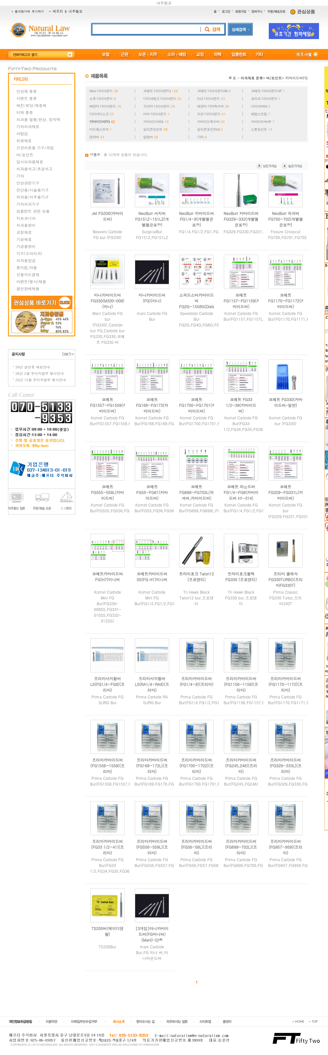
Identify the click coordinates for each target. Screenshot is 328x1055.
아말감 (22, 133)
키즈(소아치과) (29, 253)
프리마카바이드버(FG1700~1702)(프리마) (196, 765)
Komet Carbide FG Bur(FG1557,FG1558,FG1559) (117, 420)
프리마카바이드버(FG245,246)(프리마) (241, 765)
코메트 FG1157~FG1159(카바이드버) (242, 300)
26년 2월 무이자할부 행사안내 (39, 373)
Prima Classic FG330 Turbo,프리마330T (285, 597)
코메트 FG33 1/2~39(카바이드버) (241, 405)
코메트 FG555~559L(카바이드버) (107, 492)
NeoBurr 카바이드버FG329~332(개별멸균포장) (241, 218)
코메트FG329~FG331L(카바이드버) (285, 492)
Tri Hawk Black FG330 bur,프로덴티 (241, 597)
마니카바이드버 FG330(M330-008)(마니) (107, 300)
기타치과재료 (27, 126)
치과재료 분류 (252, 78)
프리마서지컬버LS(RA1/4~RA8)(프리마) (152, 684)
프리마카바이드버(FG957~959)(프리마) (285, 846)
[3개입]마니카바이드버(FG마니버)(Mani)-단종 (151, 934)
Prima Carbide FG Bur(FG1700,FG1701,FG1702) (206, 781)
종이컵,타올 (26, 267)
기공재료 (24, 239)
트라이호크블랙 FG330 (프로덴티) (241, 576)
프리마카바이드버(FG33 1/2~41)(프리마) (107, 846)
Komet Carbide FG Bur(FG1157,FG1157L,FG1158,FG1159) (259, 316)
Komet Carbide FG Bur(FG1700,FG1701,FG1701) (206, 420)
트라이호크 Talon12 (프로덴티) (196, 576)
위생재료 (24, 140)
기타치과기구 (27, 204)
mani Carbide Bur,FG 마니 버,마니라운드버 (152, 952)
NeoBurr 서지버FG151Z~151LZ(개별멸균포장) (152, 218)
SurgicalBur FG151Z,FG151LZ (152, 234)
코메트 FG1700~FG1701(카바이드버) (197, 405)
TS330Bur (107, 946)
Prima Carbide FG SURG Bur (108, 699)
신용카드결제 (27, 274)
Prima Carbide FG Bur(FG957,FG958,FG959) (292, 862)
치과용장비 (26, 225)
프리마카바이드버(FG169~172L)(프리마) (152, 765)
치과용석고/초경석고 (34, 168)
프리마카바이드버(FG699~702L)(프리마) (241, 846)
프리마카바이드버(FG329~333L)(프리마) (286, 765)
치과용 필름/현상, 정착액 (38, 119)
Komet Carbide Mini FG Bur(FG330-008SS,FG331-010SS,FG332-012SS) (107, 606)
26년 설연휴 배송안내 (32, 367)
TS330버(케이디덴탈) (107, 931)
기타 (20, 175)
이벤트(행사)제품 (31, 281)
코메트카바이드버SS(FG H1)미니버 (151, 576)
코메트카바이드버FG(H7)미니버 (107, 576)
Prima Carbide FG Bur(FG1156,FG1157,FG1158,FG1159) (258, 699)
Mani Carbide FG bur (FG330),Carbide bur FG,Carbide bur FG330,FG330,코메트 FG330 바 (107, 327)
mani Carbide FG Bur (152, 316)
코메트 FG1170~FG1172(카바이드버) (286, 300)
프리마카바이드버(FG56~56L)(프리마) (196, 846)
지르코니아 (26, 218)
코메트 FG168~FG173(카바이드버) (152, 405)
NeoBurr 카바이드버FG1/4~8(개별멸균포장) (196, 218)
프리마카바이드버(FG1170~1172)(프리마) (285, 684)
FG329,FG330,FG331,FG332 (249, 231)
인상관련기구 (27, 182)
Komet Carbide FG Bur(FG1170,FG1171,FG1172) (295, 316)
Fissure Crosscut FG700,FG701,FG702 (287, 234)
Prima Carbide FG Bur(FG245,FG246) (241, 781)
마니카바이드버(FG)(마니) (152, 297)
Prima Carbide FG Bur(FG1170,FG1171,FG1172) (295, 699)
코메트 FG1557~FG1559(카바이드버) (108, 405)
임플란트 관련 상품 (33, 211)
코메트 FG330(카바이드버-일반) (286, 402)
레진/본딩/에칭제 (31, 105)
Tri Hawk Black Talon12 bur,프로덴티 (196, 597)
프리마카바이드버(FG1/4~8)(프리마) (197, 681)
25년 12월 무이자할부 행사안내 (40, 379)
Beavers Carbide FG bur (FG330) (107, 234)
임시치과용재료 (29, 161)
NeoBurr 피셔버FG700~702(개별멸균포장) (285, 218)
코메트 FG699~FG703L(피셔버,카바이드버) (196, 492)
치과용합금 (26, 260)
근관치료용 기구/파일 (35, 147)
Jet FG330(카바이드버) (107, 216)
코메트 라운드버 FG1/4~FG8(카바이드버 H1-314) (241, 492)
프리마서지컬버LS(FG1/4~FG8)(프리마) (107, 684)
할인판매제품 (27, 288)
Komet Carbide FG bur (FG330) (285, 420)
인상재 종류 (26, 91)
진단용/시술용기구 (32, 190)
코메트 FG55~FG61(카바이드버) (152, 492)
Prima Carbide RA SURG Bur (152, 699)
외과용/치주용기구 (32, 197)
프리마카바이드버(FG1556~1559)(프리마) (107, 765)
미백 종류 (24, 112)
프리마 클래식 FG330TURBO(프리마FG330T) (285, 579)
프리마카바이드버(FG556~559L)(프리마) (152, 846)
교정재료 (24, 232)
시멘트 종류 (26, 98)
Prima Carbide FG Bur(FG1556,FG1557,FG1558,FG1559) (125, 781)
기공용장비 (26, 246)
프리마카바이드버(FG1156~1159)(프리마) (241, 684)
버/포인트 (24, 154)
